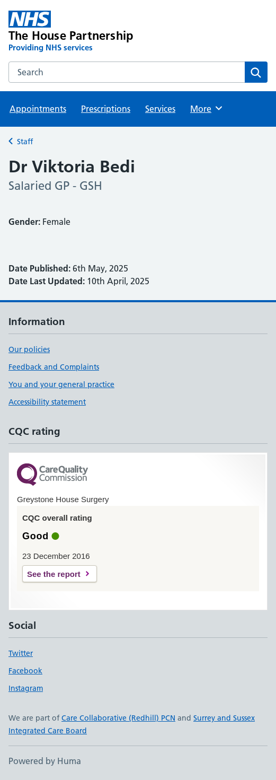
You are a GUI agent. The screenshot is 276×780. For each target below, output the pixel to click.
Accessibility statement (47, 402)
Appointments (38, 108)
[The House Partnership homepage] (86, 32)
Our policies (29, 349)
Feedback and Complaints (53, 367)
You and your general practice (61, 384)
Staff (25, 141)
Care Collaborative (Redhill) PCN (118, 718)
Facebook (25, 671)
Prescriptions (105, 108)
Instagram (25, 688)
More (207, 108)
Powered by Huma (44, 761)
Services (160, 108)
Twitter (20, 653)
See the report (54, 574)
